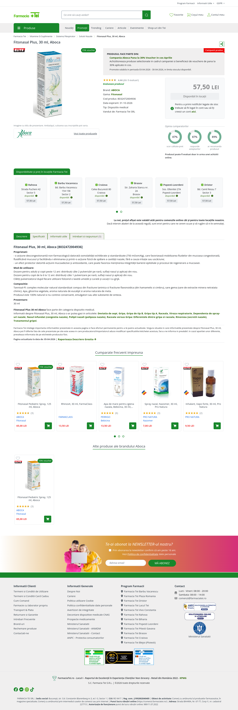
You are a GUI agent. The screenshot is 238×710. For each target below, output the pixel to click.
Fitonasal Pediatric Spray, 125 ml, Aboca (34, 405)
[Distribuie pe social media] (221, 44)
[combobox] (102, 14)
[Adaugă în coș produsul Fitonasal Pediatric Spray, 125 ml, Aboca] (48, 425)
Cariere (71, 596)
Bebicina (105, 420)
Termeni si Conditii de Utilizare (31, 591)
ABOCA (115, 90)
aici (193, 111)
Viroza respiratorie (180, 313)
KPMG (183, 678)
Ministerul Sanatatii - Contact (83, 633)
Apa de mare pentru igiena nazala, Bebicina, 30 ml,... (119, 405)
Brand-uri (19, 624)
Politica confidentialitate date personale (89, 605)
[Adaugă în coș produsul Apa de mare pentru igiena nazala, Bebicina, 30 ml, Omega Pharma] (132, 425)
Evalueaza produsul (113, 83)
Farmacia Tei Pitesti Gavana (138, 628)
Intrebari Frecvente (24, 619)
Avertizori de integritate (80, 610)
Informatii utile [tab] (58, 236)
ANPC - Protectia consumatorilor (85, 637)
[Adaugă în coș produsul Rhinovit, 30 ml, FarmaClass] (90, 425)
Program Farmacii (186, 3)
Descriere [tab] (21, 236)
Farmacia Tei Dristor (134, 600)
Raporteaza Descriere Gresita (77, 339)
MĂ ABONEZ (162, 563)
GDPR (220, 3)
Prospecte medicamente (81, 619)
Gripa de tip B (135, 313)
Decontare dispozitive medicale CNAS (88, 614)
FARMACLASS (66, 416)
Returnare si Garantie (26, 614)
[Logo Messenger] (21, 689)
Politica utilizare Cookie (80, 600)
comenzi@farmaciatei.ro (192, 598)
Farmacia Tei (20, 36)
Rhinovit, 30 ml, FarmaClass (76, 403)
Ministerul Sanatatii (78, 624)
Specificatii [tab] (39, 236)
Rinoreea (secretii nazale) (191, 317)
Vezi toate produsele (85, 133)
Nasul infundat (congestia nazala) (47, 317)
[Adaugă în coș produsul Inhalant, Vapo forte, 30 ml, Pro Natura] (217, 425)
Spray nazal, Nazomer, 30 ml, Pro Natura (161, 405)
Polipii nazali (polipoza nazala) (87, 317)
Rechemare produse (25, 628)
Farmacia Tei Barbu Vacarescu (139, 591)
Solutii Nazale (85, 36)
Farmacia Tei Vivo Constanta (138, 610)
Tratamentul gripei (25, 320)
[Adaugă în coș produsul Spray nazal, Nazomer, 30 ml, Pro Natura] (174, 425)
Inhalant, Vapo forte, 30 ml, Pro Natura (203, 405)
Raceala (163, 313)
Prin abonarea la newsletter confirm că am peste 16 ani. (144, 550)
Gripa (122, 313)
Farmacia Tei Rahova (134, 614)
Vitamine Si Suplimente (41, 36)
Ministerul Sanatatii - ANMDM (84, 628)
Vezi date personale (149, 554)
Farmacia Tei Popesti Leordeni (139, 624)
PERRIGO (105, 416)
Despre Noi (73, 591)
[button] (117, 212)
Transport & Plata (24, 610)
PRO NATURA (150, 416)
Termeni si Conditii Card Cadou (31, 596)
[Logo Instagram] (27, 689)
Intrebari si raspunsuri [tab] (87, 236)
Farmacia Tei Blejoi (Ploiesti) (138, 642)
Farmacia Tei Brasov (134, 633)
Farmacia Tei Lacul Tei (135, 605)
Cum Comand (21, 600)
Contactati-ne (21, 633)
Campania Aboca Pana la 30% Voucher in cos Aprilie (141, 57)
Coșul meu (195, 14)
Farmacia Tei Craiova (134, 637)
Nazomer (148, 420)
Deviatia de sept (107, 313)
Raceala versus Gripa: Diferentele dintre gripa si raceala (140, 317)
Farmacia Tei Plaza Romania (138, 596)
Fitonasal (116, 94)
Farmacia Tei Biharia (134, 619)
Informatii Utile (204, 3)
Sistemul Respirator (65, 36)
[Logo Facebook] (16, 689)
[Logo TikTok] (32, 689)
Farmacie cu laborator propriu (31, 605)
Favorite (176, 15)
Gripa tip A (150, 313)
